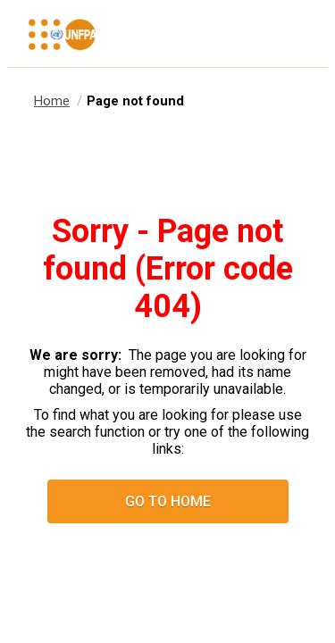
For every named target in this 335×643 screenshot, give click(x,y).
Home (52, 101)
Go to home (168, 501)
